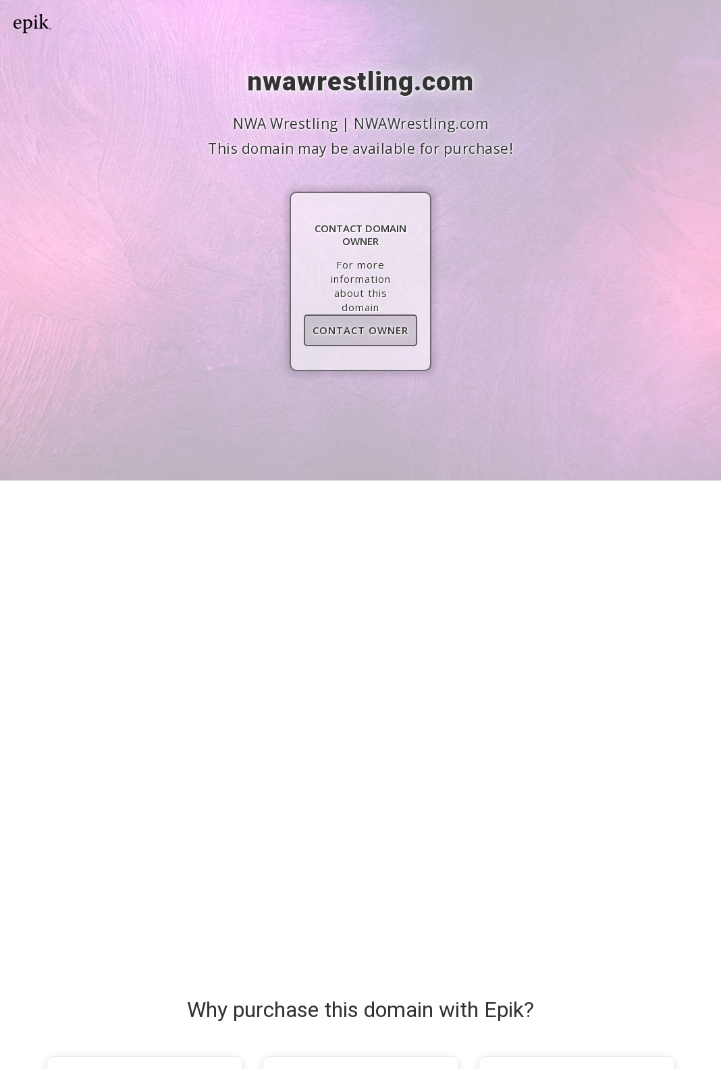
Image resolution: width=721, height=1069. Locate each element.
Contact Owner (360, 330)
